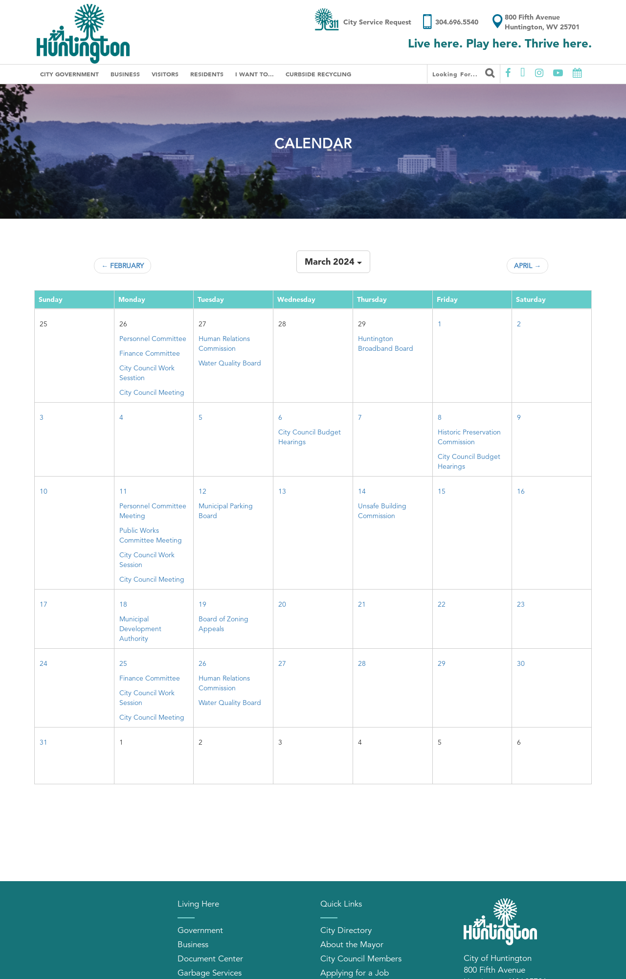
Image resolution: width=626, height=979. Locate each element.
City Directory (346, 930)
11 (123, 491)
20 (282, 604)
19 (202, 604)
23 (521, 604)
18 (123, 604)
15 (442, 491)
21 (362, 604)
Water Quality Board (230, 363)
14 (362, 491)
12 (202, 491)
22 (442, 604)
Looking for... (463, 73)
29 (442, 663)
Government (200, 930)
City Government (69, 74)
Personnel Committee (152, 338)
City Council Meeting (151, 392)
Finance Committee (149, 353)
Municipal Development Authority (140, 629)
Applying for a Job (354, 973)
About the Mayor (351, 944)
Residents (207, 74)
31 (43, 742)
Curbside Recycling (318, 74)
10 (43, 491)
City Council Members (361, 959)
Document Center (210, 959)
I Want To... (254, 74)
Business (125, 74)
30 (521, 663)
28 (362, 663)
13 (282, 491)
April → (527, 265)
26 (202, 663)
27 (282, 663)
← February (122, 265)
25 (123, 663)
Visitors (165, 74)
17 (43, 604)
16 (521, 491)
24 (43, 663)
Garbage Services (210, 973)
